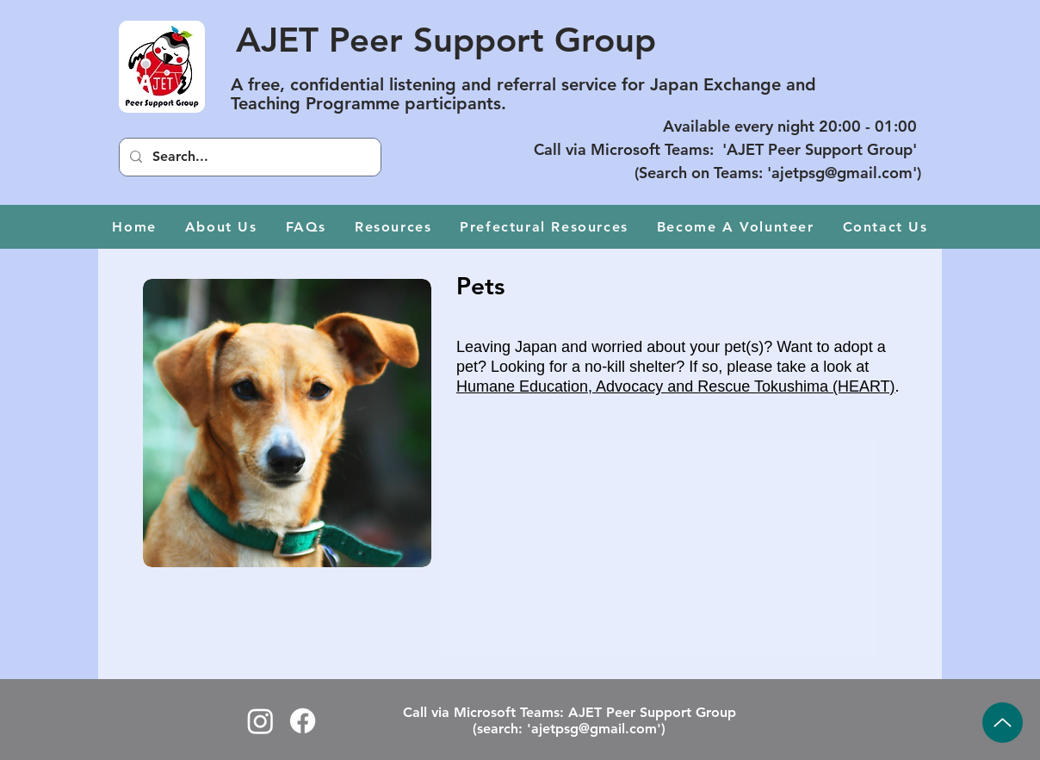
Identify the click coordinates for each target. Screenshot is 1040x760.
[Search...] (248, 157)
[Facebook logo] (302, 721)
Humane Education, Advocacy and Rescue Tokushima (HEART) (675, 386)
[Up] (1002, 722)
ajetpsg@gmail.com (842, 172)
